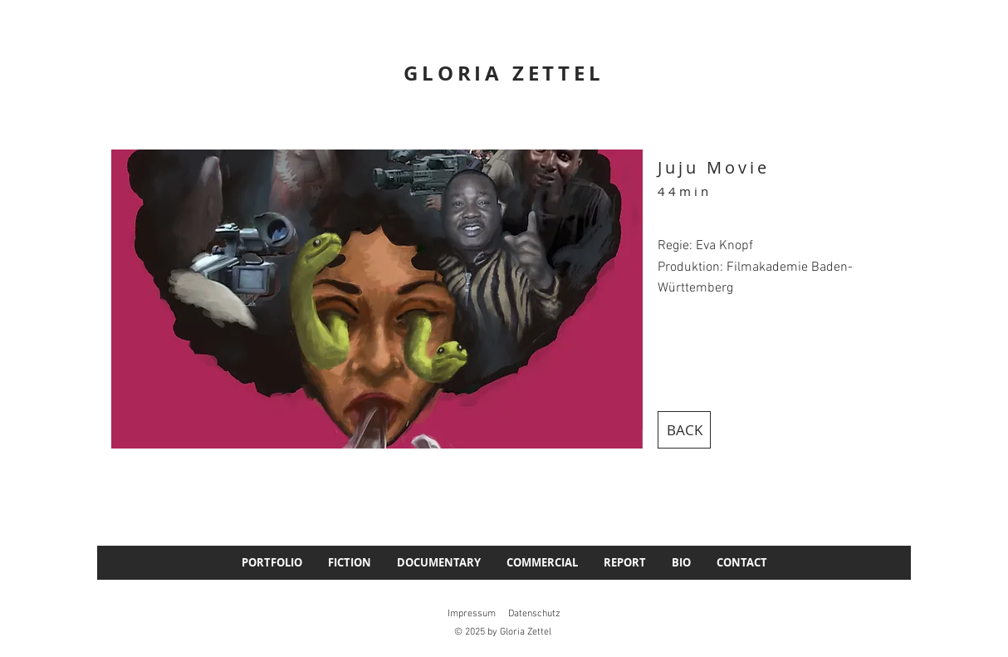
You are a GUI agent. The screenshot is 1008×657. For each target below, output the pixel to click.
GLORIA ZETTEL (504, 73)
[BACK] (684, 430)
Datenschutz (534, 614)
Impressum (472, 614)
